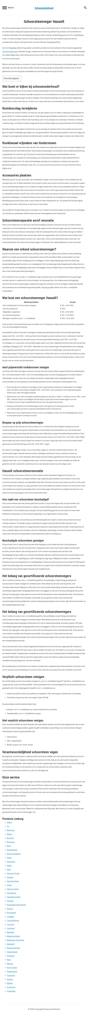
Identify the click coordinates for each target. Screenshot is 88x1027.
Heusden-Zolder (14, 897)
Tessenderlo (12, 971)
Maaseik (10, 932)
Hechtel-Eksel (13, 881)
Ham (9, 869)
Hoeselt (10, 901)
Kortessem (11, 913)
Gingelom (11, 862)
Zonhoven (11, 987)
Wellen (10, 983)
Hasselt (10, 877)
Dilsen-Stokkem (14, 854)
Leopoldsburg (13, 920)
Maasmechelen (13, 936)
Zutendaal (11, 991)
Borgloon (11, 842)
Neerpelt (10, 944)
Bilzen (9, 834)
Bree (9, 846)
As (8, 826)
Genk (9, 858)
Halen (9, 865)
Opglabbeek (12, 952)
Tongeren (11, 975)
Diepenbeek (12, 850)
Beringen (11, 830)
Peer (9, 960)
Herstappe (11, 893)
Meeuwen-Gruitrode (15, 940)
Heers (9, 885)
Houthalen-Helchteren (16, 905)
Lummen (11, 928)
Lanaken (10, 917)
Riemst (10, 964)
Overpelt (10, 956)
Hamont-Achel (13, 873)
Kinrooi (10, 909)
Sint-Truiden (12, 968)
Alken (9, 822)
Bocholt (10, 838)
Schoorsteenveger (10, 51)
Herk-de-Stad (12, 889)
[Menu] (4, 8)
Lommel (10, 924)
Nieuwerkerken (13, 948)
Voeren (10, 979)
